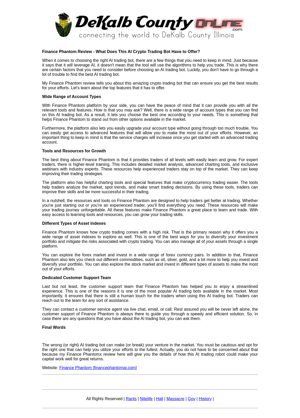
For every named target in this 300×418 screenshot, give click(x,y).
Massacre (175, 399)
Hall (159, 399)
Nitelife (146, 399)
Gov (191, 399)
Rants (131, 399)
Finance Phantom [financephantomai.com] (98, 367)
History (205, 399)
